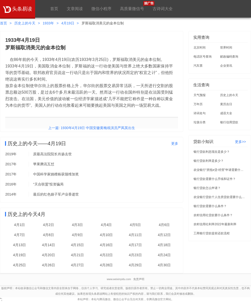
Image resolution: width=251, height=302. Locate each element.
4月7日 (19, 235)
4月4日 (106, 225)
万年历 (198, 104)
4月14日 (48, 245)
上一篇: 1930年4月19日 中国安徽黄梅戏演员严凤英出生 (91, 128)
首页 (54, 9)
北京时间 (200, 47)
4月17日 (135, 245)
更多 (174, 143)
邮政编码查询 (229, 56)
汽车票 (198, 65)
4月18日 (164, 245)
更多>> (240, 142)
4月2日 (48, 225)
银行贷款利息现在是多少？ (212, 152)
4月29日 (135, 265)
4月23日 (135, 255)
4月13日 (19, 245)
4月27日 (77, 265)
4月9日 (77, 235)
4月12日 (164, 235)
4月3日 (77, 225)
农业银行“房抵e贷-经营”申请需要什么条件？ (220, 170)
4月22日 (106, 255)
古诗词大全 (163, 9)
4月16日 (106, 245)
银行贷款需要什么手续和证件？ (215, 179)
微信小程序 (101, 9)
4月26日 (48, 265)
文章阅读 (75, 9)
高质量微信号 (132, 6)
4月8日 (48, 235)
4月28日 (106, 265)
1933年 (48, 23)
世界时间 (226, 47)
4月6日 (164, 225)
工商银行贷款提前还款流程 (212, 233)
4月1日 (19, 225)
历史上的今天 (24, 23)
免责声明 (138, 279)
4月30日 (164, 265)
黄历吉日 (226, 104)
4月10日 (106, 235)
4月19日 (67, 23)
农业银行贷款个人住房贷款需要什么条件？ (220, 197)
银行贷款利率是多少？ (209, 161)
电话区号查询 (203, 56)
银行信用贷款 (229, 122)
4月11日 (135, 235)
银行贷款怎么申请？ (207, 188)
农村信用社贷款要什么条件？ (213, 215)
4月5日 (135, 225)
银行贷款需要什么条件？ (210, 206)
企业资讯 (226, 65)
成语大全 (226, 113)
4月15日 (77, 245)
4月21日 (77, 255)
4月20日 (48, 255)
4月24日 (164, 255)
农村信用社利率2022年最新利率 (215, 224)
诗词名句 (200, 113)
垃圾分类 (200, 122)
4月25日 (19, 265)
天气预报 (200, 95)
